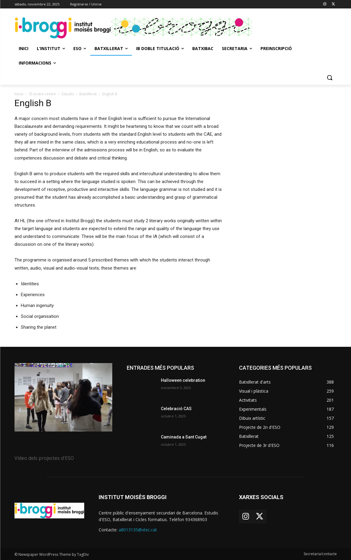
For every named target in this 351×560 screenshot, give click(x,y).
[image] (63, 397)
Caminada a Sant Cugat (183, 437)
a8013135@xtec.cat (138, 530)
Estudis (68, 93)
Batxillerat (88, 93)
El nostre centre (42, 93)
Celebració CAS (176, 408)
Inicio (19, 93)
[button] (329, 77)
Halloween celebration (183, 380)
